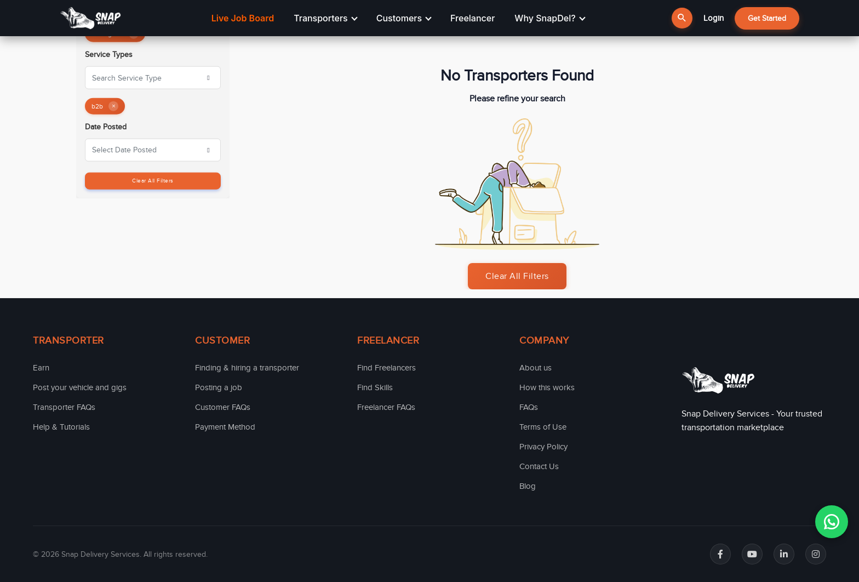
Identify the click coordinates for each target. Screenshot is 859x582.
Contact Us (539, 466)
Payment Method (225, 427)
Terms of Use (542, 427)
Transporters (325, 18)
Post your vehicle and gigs (80, 387)
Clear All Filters (153, 180)
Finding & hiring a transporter (247, 368)
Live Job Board (242, 18)
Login (713, 18)
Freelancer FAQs (386, 407)
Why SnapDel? (549, 18)
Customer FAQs (222, 407)
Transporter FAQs (64, 407)
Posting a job (218, 387)
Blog (527, 486)
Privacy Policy (543, 447)
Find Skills (375, 387)
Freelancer (472, 18)
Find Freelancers (386, 368)
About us (535, 368)
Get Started (767, 18)
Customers (404, 18)
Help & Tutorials (61, 427)
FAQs (528, 407)
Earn (41, 368)
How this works (547, 387)
